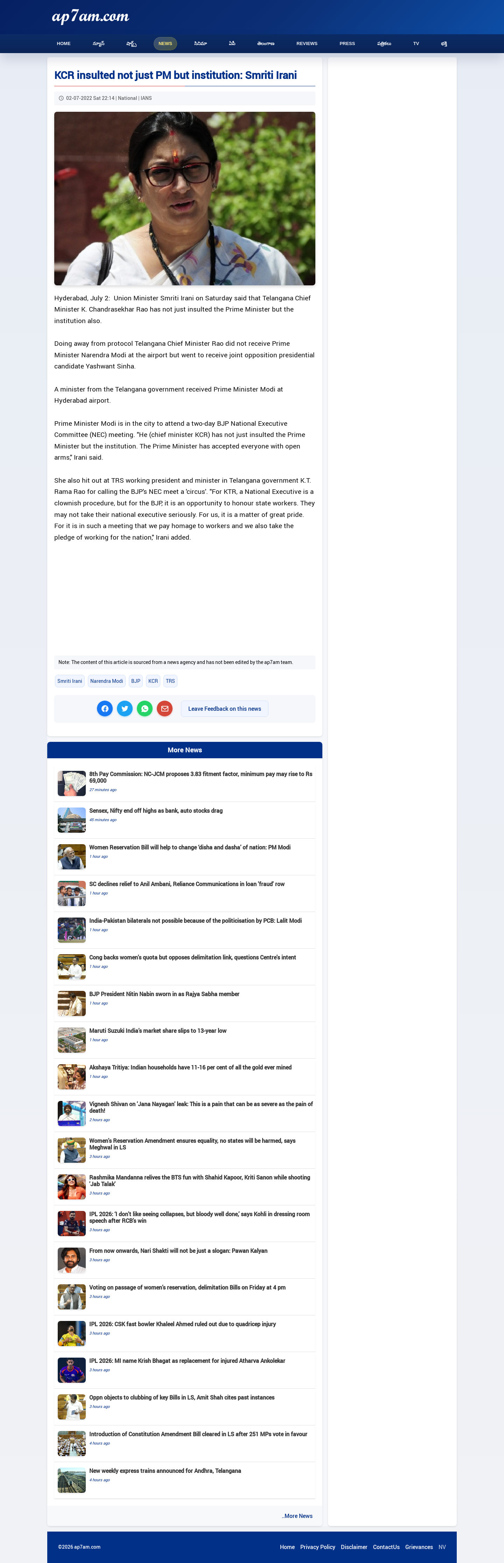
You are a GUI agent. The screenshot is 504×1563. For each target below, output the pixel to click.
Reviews (306, 43)
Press (347, 43)
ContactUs (386, 1547)
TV (416, 43)
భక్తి (444, 43)
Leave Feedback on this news (224, 709)
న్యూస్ (98, 43)
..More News (297, 1516)
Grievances (419, 1547)
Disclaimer (354, 1547)
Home (64, 43)
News (165, 43)
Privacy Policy (317, 1547)
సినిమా (200, 43)
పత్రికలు (384, 43)
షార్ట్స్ (131, 43)
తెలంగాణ (265, 43)
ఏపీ (232, 43)
